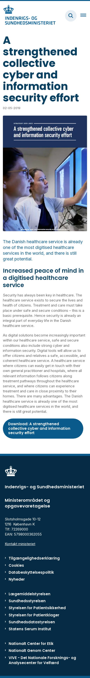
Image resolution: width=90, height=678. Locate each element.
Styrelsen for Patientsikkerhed (37, 607)
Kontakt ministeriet (20, 544)
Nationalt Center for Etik (31, 643)
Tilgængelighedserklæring (34, 558)
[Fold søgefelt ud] (71, 16)
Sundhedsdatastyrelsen (32, 622)
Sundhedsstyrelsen (27, 600)
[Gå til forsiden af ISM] (28, 16)
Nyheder (17, 579)
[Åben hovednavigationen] (85, 15)
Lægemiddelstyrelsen (29, 593)
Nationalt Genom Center (32, 650)
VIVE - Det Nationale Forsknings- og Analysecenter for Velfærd (42, 660)
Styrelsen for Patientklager (34, 615)
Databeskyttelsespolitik (31, 572)
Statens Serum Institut (30, 628)
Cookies (16, 565)
